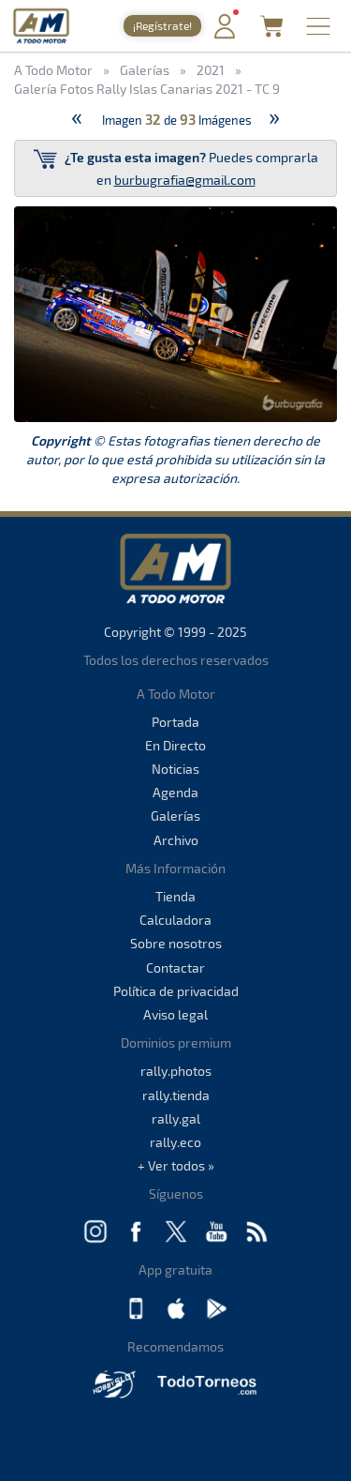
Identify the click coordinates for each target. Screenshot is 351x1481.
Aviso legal (175, 1014)
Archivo (176, 840)
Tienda (175, 896)
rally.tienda (176, 1095)
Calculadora (175, 920)
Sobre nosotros (176, 943)
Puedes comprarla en (176, 167)
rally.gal (176, 1118)
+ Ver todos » (176, 1165)
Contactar (175, 967)
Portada (175, 722)
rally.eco (175, 1142)
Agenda (175, 792)
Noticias (175, 769)
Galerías (175, 816)
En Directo (175, 745)
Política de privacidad (176, 991)
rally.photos (176, 1071)
